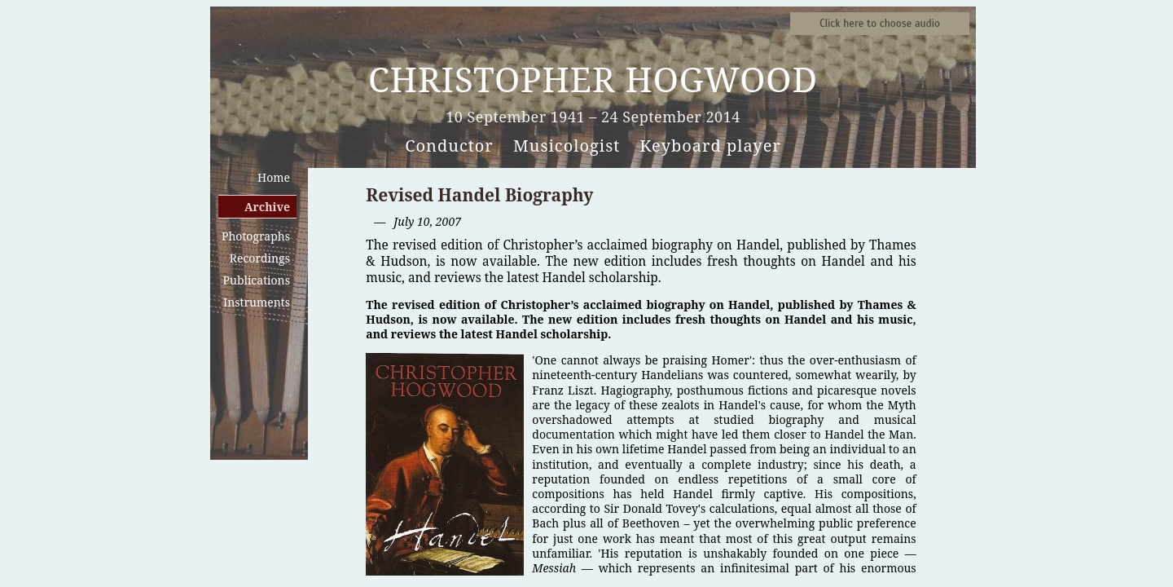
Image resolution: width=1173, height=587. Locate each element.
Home (273, 177)
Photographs (256, 236)
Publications (256, 280)
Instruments (256, 302)
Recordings (260, 258)
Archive (267, 206)
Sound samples (879, 23)
